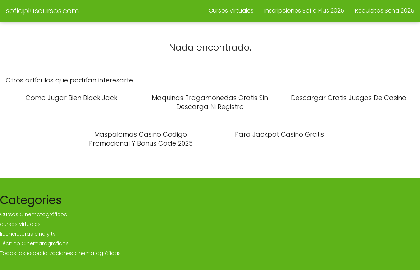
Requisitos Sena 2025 (384, 10)
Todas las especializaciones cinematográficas (60, 253)
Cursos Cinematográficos (33, 214)
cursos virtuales (20, 224)
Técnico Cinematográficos (34, 243)
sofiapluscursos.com (42, 11)
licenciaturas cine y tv (28, 233)
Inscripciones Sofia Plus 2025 (304, 10)
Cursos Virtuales (231, 10)
